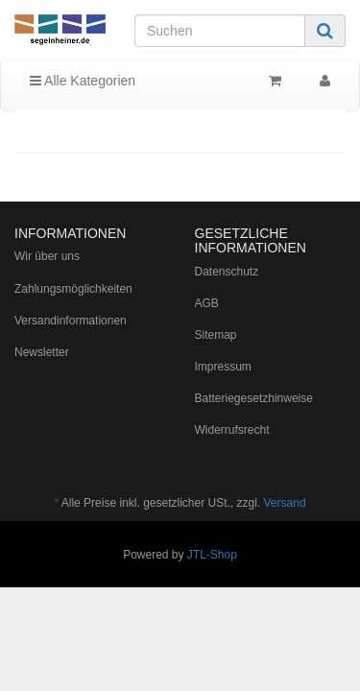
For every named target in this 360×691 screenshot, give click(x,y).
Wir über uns (47, 256)
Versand (285, 503)
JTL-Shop (212, 554)
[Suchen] (219, 30)
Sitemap (216, 335)
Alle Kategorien (82, 80)
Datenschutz (227, 271)
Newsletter (41, 352)
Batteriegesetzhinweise (254, 398)
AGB (207, 303)
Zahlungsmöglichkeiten (73, 289)
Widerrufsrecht (232, 430)
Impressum (223, 366)
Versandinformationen (70, 320)
